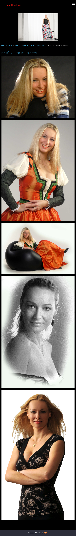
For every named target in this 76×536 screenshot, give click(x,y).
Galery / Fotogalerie (21, 45)
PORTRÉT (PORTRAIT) (38, 45)
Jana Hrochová (13, 4)
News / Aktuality (6, 45)
